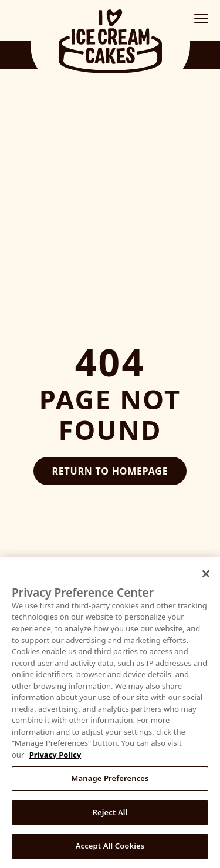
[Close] (206, 574)
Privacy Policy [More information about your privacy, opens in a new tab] (55, 754)
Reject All (110, 812)
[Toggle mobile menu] (201, 18)
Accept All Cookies (110, 845)
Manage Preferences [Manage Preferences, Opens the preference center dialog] (109, 778)
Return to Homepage (110, 471)
